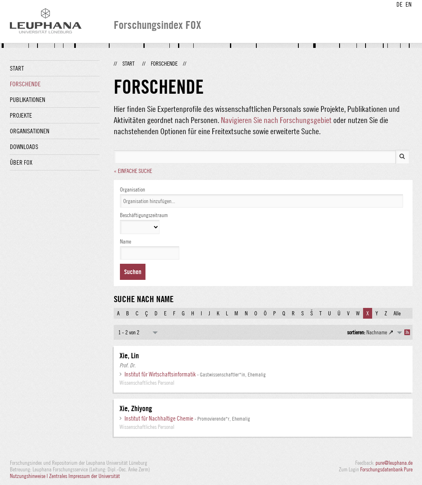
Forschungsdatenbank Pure (386, 469)
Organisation (132, 189)
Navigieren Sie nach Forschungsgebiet (276, 120)
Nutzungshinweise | (29, 476)
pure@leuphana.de (394, 462)
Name (125, 241)
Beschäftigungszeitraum (144, 215)
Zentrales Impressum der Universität (84, 476)
